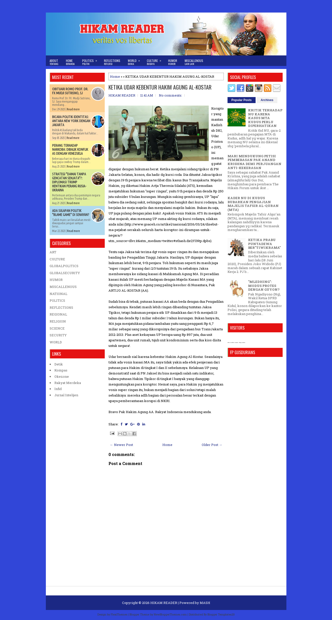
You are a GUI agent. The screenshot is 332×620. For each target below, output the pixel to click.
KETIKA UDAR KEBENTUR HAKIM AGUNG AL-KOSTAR (159, 87)
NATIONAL (58, 293)
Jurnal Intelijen (66, 395)
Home (70, 62)
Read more (73, 109)
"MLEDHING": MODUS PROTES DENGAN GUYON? (264, 285)
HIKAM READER (163, 602)
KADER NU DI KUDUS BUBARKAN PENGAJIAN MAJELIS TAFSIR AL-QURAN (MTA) (253, 204)
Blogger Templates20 (221, 614)
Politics (91, 60)
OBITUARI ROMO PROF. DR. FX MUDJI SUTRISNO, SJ (70, 91)
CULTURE (57, 259)
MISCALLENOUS (63, 286)
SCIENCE (57, 328)
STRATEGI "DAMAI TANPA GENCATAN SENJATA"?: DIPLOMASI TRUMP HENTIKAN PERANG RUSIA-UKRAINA (69, 182)
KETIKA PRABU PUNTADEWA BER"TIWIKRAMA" (264, 244)
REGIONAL (58, 314)
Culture (155, 60)
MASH (205, 602)
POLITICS (57, 300)
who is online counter (233, 342)
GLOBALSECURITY (65, 273)
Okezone (61, 376)
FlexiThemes (119, 614)
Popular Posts (242, 100)
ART (53, 252)
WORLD (56, 342)
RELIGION (58, 321)
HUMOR (56, 279)
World (135, 60)
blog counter (242, 342)
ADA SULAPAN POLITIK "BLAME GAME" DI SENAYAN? (70, 213)
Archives (267, 100)
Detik (58, 364)
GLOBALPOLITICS (64, 266)
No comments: (170, 95)
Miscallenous (194, 62)
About (54, 62)
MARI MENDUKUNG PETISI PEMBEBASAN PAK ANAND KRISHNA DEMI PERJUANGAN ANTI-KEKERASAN (254, 162)
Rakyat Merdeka (67, 382)
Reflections (112, 62)
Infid (58, 388)
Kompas (60, 370)
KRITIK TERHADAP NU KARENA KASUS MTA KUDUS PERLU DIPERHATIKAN (265, 118)
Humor (172, 62)
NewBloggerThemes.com (170, 614)
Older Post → (212, 444)
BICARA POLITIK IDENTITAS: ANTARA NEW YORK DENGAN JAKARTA (71, 121)
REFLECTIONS (61, 307)
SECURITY (58, 335)
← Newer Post (121, 444)
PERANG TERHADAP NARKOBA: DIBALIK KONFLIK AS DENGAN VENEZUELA (70, 149)
